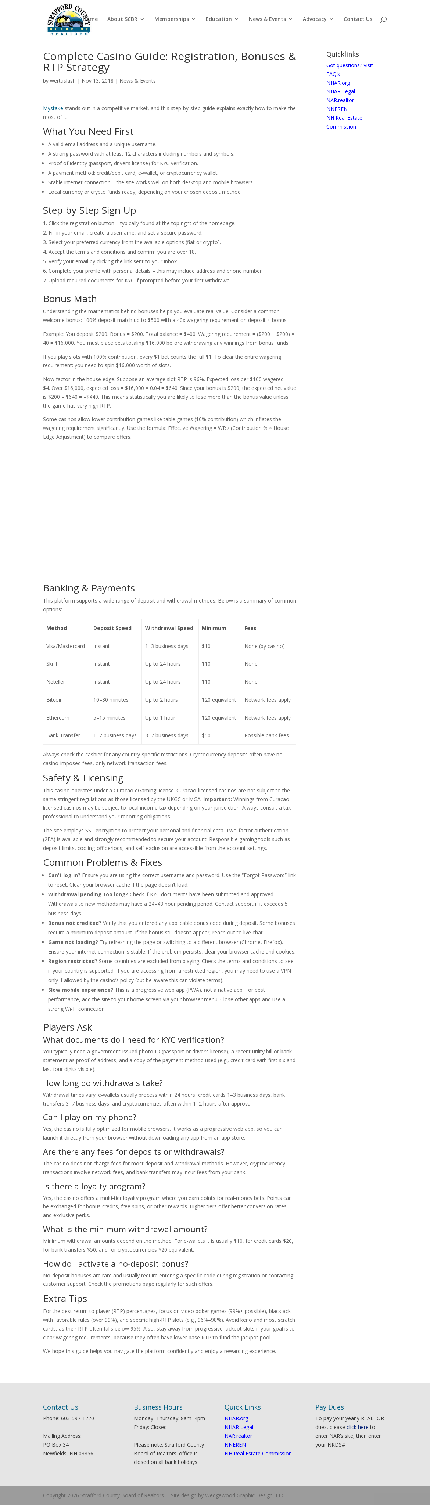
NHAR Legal (340, 91)
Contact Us (358, 20)
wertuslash (63, 80)
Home (90, 20)
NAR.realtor (340, 100)
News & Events (267, 20)
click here (358, 1426)
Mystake (53, 108)
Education (219, 20)
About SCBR (122, 20)
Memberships (171, 20)
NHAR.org (338, 82)
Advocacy (315, 20)
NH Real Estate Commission (258, 1453)
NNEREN (337, 108)
